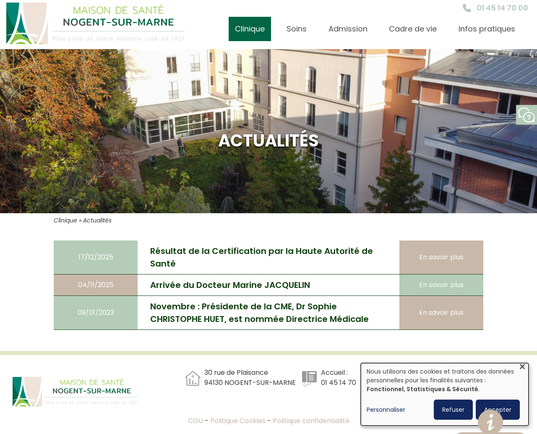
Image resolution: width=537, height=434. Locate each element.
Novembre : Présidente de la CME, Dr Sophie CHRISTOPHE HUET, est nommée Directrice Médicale (259, 313)
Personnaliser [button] (386, 409)
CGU (196, 421)
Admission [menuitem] (348, 29)
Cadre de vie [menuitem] (413, 29)
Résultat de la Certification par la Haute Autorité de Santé (261, 257)
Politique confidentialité (311, 421)
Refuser (453, 409)
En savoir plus (441, 257)
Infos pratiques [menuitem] (487, 29)
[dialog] (445, 394)
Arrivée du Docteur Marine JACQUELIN (230, 285)
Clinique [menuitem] (250, 29)
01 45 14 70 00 (502, 8)
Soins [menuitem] (297, 29)
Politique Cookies (238, 421)
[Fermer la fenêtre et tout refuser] (522, 368)
